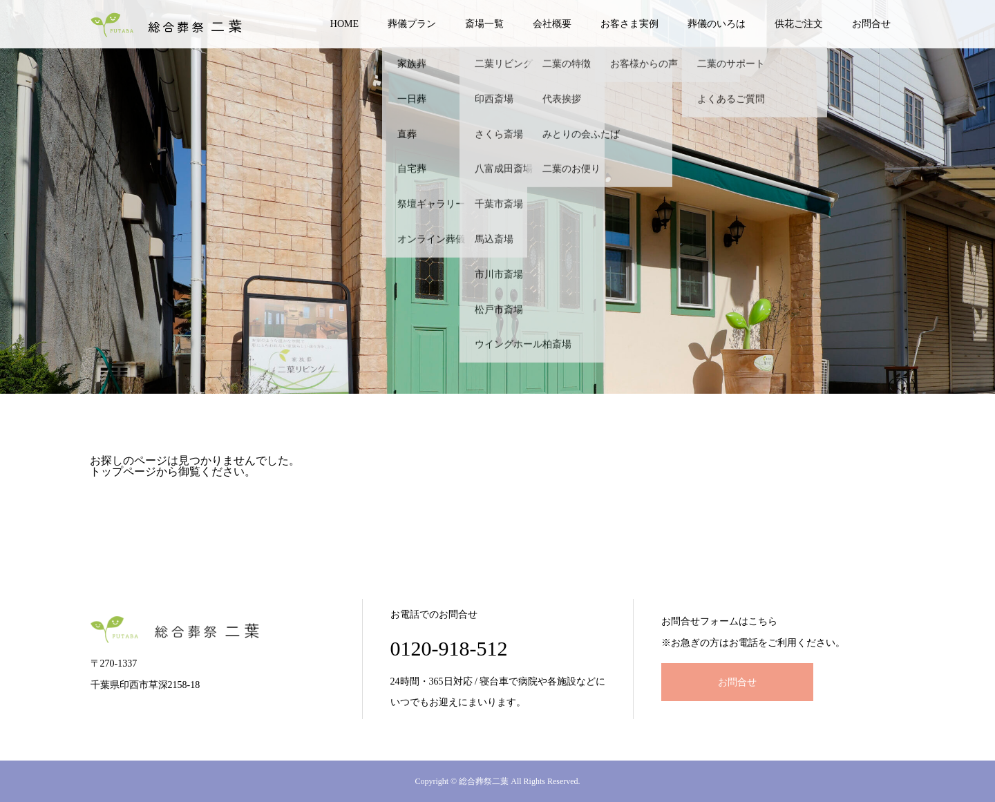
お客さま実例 (629, 24)
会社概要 (552, 24)
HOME (344, 24)
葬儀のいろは (717, 24)
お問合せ (871, 24)
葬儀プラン (412, 24)
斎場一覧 (484, 24)
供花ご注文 (799, 24)
